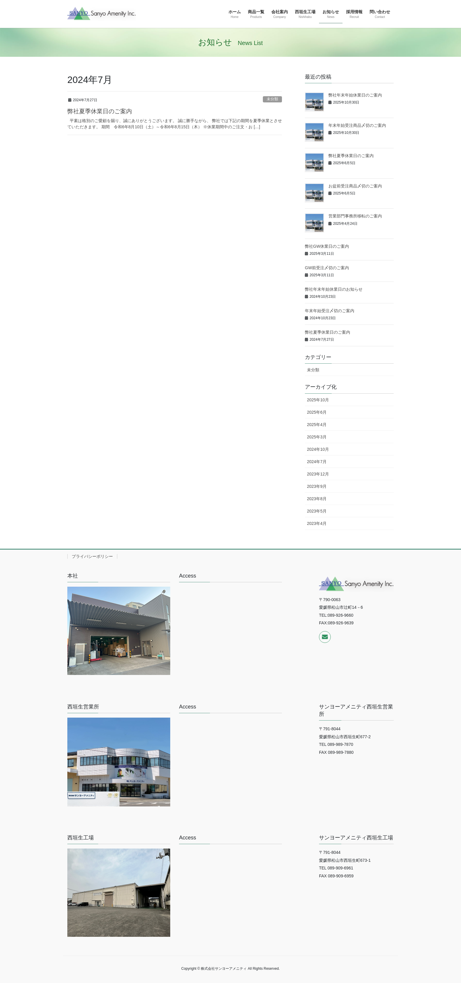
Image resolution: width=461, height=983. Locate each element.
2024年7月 (317, 461)
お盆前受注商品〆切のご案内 (355, 186)
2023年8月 (317, 498)
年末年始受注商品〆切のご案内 (357, 125)
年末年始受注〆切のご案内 (329, 310)
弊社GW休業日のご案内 (327, 246)
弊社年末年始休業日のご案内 (355, 95)
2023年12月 (318, 474)
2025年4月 (317, 424)
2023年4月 (317, 523)
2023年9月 (317, 486)
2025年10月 (318, 399)
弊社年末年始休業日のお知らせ (334, 289)
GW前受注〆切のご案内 (327, 267)
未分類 (272, 99)
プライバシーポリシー (92, 556)
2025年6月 (317, 412)
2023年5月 (317, 511)
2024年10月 (318, 449)
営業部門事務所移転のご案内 (355, 216)
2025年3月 (317, 437)
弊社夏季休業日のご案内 (99, 111)
